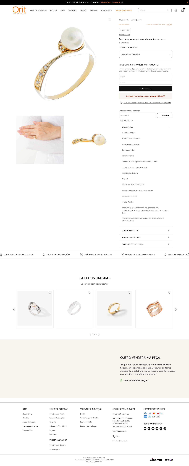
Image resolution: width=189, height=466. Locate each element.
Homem (83, 10)
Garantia (52, 422)
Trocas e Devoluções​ (56, 418)
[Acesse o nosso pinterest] (164, 428)
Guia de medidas (86, 422)
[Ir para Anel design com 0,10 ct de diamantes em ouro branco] (74, 309)
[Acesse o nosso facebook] (149, 428)
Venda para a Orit (124, 10)
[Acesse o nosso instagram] (145, 428)
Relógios (72, 10)
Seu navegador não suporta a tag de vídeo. (61, 369)
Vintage (93, 10)
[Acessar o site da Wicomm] (156, 459)
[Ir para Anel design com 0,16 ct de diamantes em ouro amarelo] (114, 309)
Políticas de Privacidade (58, 426)
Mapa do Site (27, 430)
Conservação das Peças (88, 426)
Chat (116, 436)
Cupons (52, 430)
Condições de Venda (56, 414)
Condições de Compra (57, 445)
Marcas (53, 10)
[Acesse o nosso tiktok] (160, 428)
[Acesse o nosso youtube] (152, 428)
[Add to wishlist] (110, 19)
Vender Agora (54, 449)
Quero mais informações (136, 380)
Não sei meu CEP (126, 120)
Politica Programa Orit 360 (89, 418)
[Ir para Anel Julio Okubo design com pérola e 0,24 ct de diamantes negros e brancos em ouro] (34, 309)
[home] (19, 10)
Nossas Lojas (106, 10)
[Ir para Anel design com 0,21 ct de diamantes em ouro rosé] (154, 309)
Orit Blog (26, 418)
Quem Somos (27, 414)
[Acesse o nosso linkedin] (157, 428)
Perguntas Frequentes (121, 414)
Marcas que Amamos (30, 426)
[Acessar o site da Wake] (169, 460)
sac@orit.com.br (120, 441)
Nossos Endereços (29, 422)
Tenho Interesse (146, 89)
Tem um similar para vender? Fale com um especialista (147, 103)
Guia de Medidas (129, 47)
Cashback (52, 434)
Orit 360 (82, 414)
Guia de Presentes (38, 10)
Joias (63, 10)
